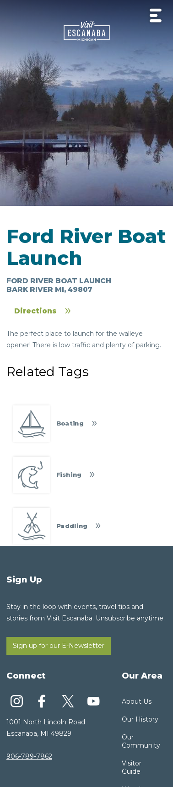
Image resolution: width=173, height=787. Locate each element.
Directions (35, 311)
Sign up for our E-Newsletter (58, 645)
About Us (136, 701)
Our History (140, 719)
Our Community (141, 741)
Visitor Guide (131, 767)
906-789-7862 (29, 756)
